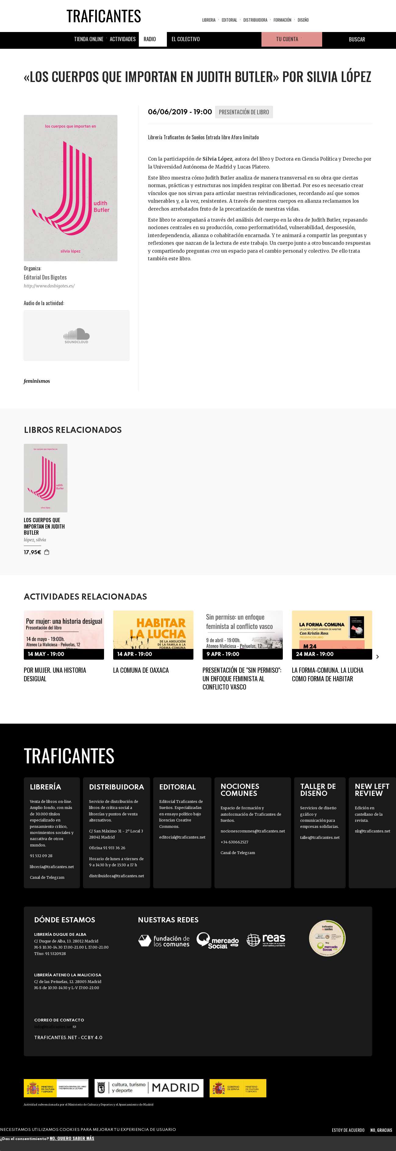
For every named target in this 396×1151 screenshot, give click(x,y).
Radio (150, 39)
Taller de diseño (318, 790)
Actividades (123, 39)
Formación (282, 20)
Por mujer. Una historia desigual (55, 674)
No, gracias (381, 1130)
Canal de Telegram (47, 877)
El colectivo (186, 39)
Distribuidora (255, 20)
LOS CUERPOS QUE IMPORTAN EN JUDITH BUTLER (44, 526)
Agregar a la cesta (47, 552)
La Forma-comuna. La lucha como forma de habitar (327, 674)
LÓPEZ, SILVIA (35, 540)
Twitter (225, 40)
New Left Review (372, 790)
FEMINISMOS (37, 381)
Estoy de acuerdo (348, 1130)
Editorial (229, 20)
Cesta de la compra (311, 40)
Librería (45, 787)
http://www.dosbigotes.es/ (49, 286)
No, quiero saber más (72, 1138)
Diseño (303, 20)
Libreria (208, 20)
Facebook (210, 40)
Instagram (239, 40)
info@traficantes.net (55, 1026)
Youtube (254, 40)
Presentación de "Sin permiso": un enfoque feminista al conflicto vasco (242, 678)
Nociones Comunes (240, 790)
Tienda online (88, 39)
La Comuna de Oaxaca (141, 670)
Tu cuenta (287, 39)
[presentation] (377, 656)
